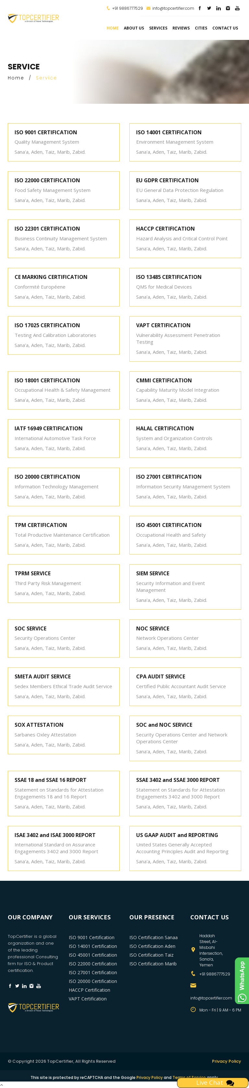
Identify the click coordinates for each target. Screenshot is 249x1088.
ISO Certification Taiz (151, 955)
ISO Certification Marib (153, 964)
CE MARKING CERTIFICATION (51, 277)
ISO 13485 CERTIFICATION (169, 277)
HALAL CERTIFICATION (165, 428)
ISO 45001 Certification (93, 955)
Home (113, 28)
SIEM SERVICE (152, 573)
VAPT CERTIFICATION (163, 325)
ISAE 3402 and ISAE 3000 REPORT (55, 835)
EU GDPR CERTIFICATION (167, 180)
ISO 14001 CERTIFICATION (169, 132)
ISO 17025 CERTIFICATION (47, 325)
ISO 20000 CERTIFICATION (47, 476)
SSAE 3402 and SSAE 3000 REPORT (178, 779)
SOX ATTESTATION (39, 724)
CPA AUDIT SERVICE (160, 676)
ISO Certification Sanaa (153, 937)
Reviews (181, 28)
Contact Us (225, 28)
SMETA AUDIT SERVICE (43, 676)
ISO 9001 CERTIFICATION (46, 132)
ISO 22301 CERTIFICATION (47, 228)
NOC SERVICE (152, 628)
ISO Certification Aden (152, 946)
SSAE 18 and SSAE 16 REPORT (51, 779)
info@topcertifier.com (170, 8)
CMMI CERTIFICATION (164, 380)
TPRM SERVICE (33, 573)
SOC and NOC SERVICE (164, 724)
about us (134, 28)
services (158, 28)
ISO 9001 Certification (91, 937)
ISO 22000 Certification (93, 964)
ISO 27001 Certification (93, 972)
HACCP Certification (89, 990)
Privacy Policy (226, 1061)
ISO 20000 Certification (93, 981)
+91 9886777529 (127, 8)
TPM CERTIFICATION (41, 525)
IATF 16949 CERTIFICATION (49, 428)
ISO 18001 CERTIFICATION (47, 380)
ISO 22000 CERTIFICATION (47, 180)
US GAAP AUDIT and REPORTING (177, 835)
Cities (201, 28)
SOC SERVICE (30, 628)
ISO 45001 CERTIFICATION (169, 525)
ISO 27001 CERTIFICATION (169, 476)
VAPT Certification (88, 999)
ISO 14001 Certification (93, 946)
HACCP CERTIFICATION (165, 228)
